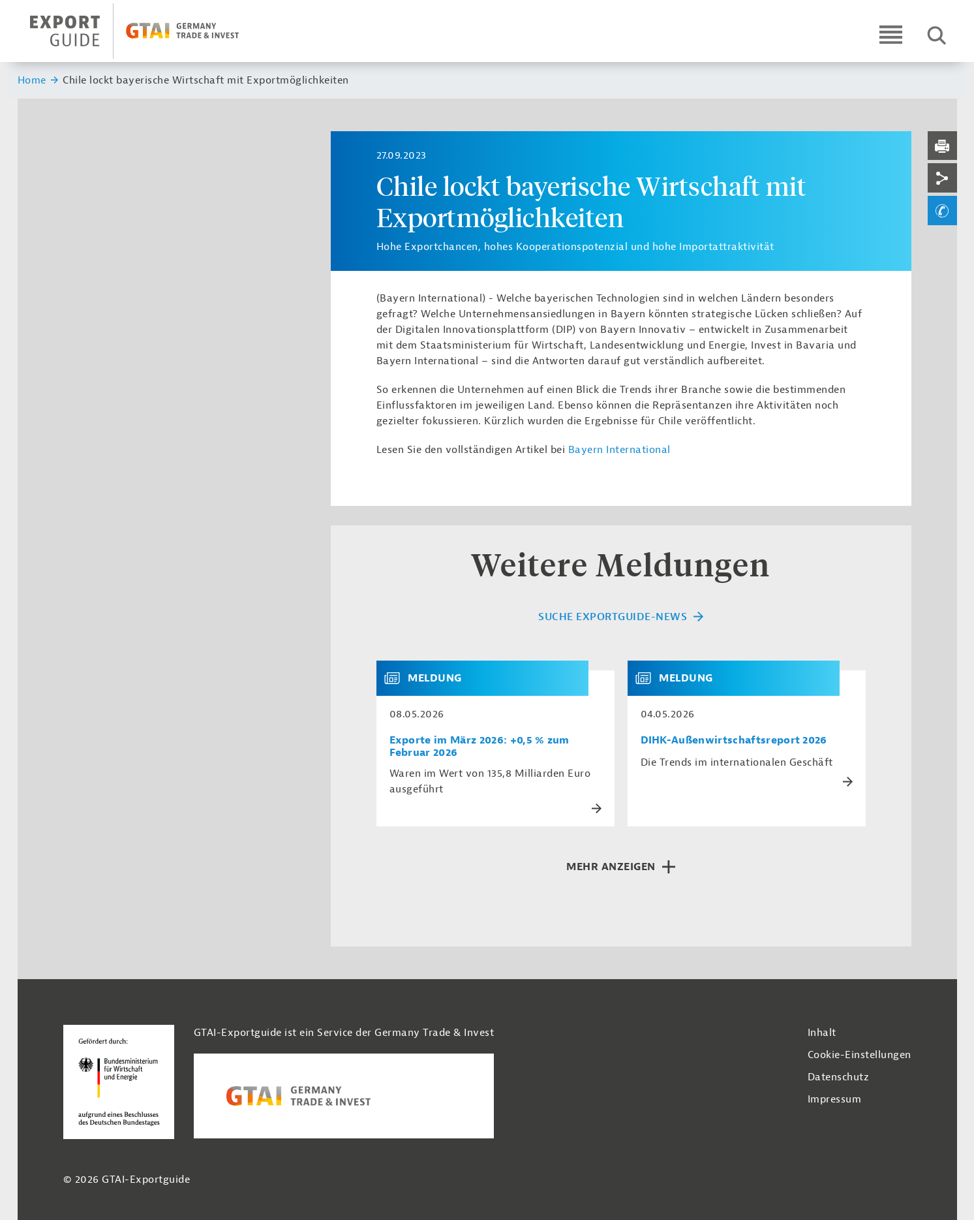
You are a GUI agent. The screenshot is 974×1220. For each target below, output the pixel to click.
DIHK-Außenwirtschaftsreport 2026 (734, 740)
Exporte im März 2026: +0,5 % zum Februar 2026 (479, 746)
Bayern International (619, 449)
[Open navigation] (891, 34)
